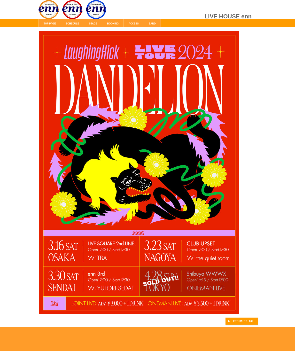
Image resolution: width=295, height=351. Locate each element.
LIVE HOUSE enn (93, 12)
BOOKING (113, 23)
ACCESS (134, 23)
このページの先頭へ (242, 322)
